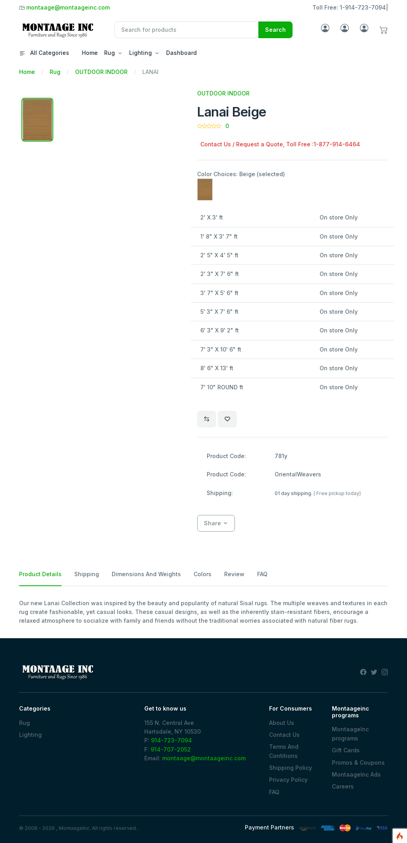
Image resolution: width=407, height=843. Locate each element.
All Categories (44, 52)
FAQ (274, 792)
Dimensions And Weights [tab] (146, 574)
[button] (384, 30)
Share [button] (212, 523)
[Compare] (206, 419)
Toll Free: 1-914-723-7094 (349, 7)
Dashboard (181, 52)
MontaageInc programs (350, 733)
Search (275, 29)
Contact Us (284, 734)
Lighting (30, 734)
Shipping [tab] (86, 574)
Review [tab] (234, 574)
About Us (281, 722)
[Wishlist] (227, 419)
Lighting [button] (140, 52)
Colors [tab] (202, 574)
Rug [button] (109, 52)
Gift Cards (346, 750)
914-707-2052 (171, 749)
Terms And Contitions (283, 751)
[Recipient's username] (186, 29)
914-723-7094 (171, 740)
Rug (55, 71)
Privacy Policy (288, 779)
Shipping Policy (290, 767)
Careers (343, 786)
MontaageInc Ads (356, 774)
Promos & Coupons (358, 762)
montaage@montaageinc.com (68, 7)
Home (90, 52)
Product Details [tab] (40, 574)
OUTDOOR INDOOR (101, 71)
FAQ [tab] (262, 574)
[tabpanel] (203, 612)
